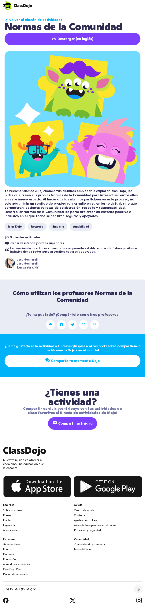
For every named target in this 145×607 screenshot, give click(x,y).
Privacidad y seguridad (87, 530)
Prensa (7, 515)
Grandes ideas (11, 544)
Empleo (7, 520)
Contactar (80, 515)
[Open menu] (139, 6)
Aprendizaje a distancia (16, 564)
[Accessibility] (138, 589)
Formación (9, 559)
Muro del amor (83, 549)
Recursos (8, 554)
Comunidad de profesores (90, 544)
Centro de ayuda (84, 510)
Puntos (7, 549)
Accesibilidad (10, 530)
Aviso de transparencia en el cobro (95, 525)
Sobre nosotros (12, 510)
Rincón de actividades (16, 574)
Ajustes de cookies (85, 520)
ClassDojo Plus (12, 569)
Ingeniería (9, 525)
